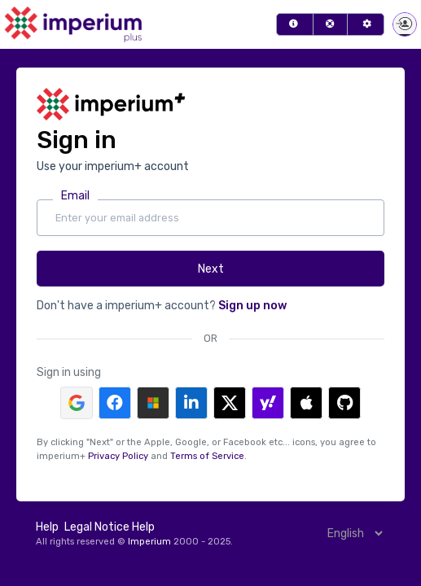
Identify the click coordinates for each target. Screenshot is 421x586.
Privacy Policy (118, 456)
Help (47, 527)
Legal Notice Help (109, 527)
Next (211, 269)
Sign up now (252, 306)
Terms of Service (207, 456)
